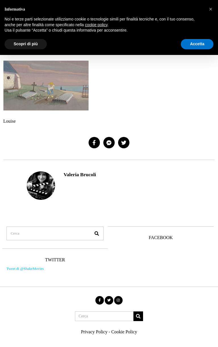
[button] (93, 227)
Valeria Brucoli (80, 174)
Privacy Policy (94, 326)
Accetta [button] (197, 44)
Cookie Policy (124, 326)
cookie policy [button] (96, 24)
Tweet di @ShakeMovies (24, 265)
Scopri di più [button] (26, 44)
